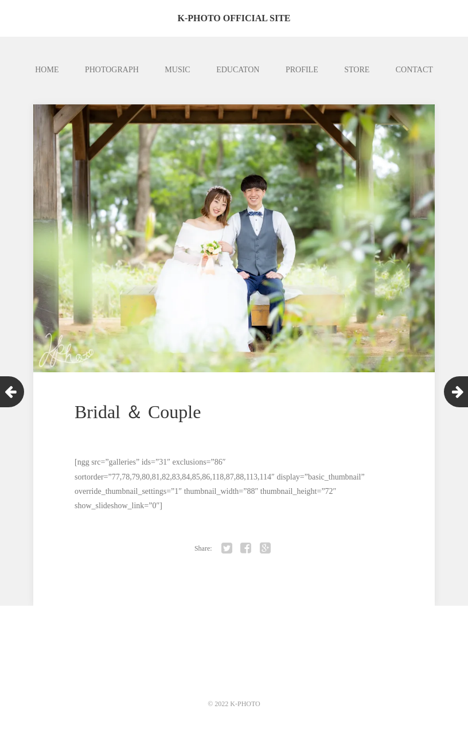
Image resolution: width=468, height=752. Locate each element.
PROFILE (302, 69)
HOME (46, 69)
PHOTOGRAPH (112, 69)
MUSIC (177, 69)
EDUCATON (237, 69)
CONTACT (414, 69)
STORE (356, 69)
